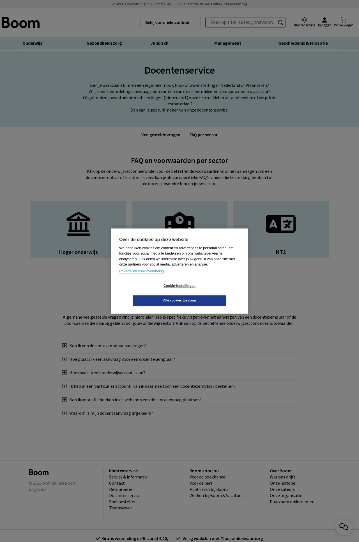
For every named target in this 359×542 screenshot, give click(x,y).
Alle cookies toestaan (213, 293)
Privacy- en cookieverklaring (141, 278)
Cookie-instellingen (146, 293)
